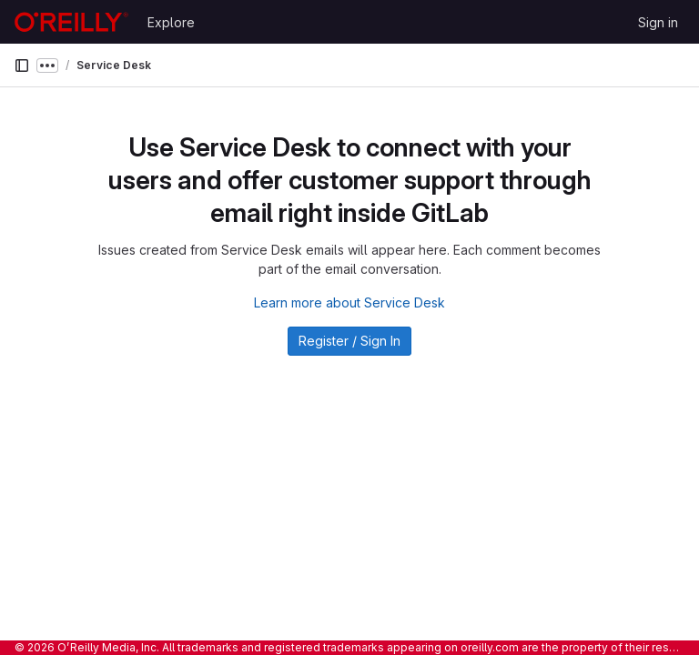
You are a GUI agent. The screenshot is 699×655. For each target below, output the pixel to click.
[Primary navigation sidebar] (21, 65)
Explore (171, 22)
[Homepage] (71, 21)
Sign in (658, 22)
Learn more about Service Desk (349, 302)
